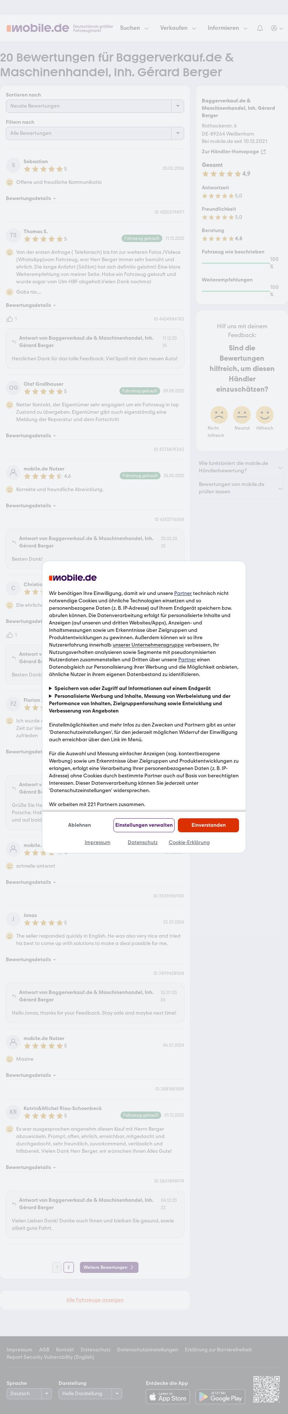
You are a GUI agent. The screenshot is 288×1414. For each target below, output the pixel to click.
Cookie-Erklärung (189, 842)
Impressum (97, 842)
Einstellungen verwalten (144, 825)
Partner (183, 593)
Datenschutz (143, 842)
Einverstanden (209, 825)
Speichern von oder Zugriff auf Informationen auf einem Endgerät (133, 688)
